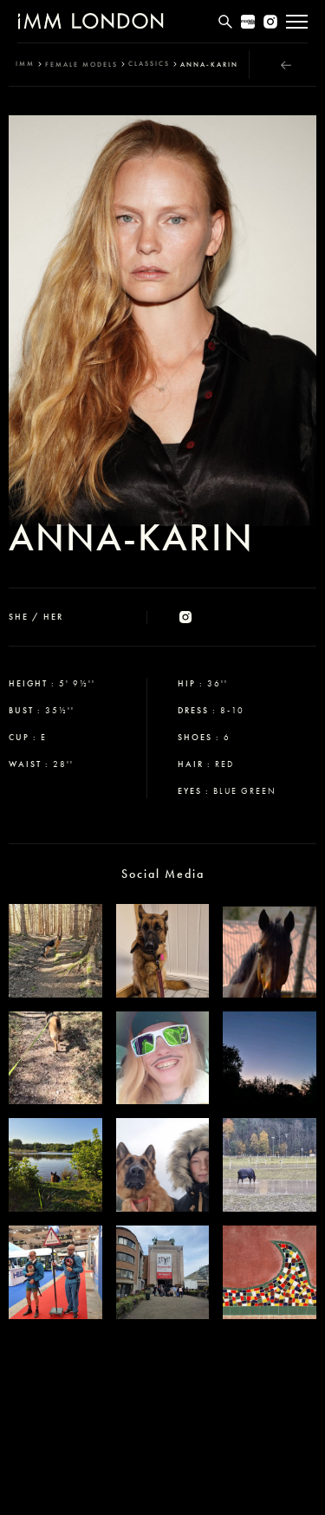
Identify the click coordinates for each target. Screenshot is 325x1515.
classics (149, 64)
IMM (25, 64)
